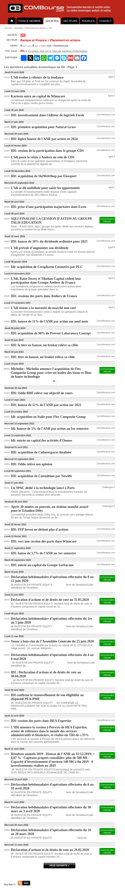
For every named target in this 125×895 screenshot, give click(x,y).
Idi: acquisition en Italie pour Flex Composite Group (48, 417)
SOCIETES (52, 20)
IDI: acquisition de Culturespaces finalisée (41, 452)
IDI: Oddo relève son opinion (31, 464)
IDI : (21, 884)
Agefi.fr (111, 77)
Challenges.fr (108, 487)
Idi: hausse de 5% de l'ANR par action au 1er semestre (50, 428)
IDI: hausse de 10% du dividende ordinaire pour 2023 (49, 241)
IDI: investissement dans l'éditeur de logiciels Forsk (47, 115)
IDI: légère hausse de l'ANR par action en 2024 (44, 139)
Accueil (8, 28)
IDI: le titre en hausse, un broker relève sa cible (44, 345)
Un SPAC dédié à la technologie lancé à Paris (43, 488)
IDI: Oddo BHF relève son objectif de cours (42, 393)
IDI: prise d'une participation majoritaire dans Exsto (48, 207)
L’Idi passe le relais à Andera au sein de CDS (43, 157)
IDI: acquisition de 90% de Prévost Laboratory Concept (51, 333)
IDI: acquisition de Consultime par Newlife (41, 476)
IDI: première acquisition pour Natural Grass (43, 127)
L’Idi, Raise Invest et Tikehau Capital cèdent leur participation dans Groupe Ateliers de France (46, 280)
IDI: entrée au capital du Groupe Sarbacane (42, 565)
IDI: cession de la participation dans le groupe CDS (47, 151)
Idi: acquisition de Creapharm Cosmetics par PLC (47, 267)
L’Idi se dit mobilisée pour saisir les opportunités (45, 188)
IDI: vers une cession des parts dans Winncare (44, 541)
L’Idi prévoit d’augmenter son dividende (40, 248)
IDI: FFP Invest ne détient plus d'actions (40, 529)
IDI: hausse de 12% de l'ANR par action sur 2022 (46, 405)
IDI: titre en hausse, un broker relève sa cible (43, 357)
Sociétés (18, 28)
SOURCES (88, 20)
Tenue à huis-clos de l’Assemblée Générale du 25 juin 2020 (52, 641)
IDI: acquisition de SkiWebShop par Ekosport (43, 176)
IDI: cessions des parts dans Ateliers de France (44, 296)
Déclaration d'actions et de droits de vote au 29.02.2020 (50, 850)
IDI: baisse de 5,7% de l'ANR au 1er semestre (43, 553)
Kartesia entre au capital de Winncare (38, 96)
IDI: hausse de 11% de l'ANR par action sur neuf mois (49, 321)
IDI (50, 28)
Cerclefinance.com (106, 114)
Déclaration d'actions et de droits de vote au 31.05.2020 (50, 600)
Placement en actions (35, 28)
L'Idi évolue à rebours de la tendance (37, 77)
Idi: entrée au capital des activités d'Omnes (41, 440)
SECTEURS (70, 20)
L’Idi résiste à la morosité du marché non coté (43, 308)
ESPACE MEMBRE (29, 20)
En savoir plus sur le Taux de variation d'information (57, 51)
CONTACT (105, 20)
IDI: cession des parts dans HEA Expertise (41, 721)
